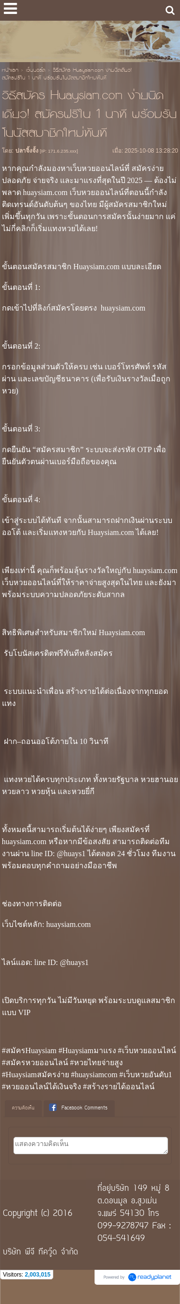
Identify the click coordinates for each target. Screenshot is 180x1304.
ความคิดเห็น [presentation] (23, 1108)
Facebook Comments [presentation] (78, 1108)
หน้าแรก (10, 71)
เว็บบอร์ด (35, 71)
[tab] (23, 1108)
